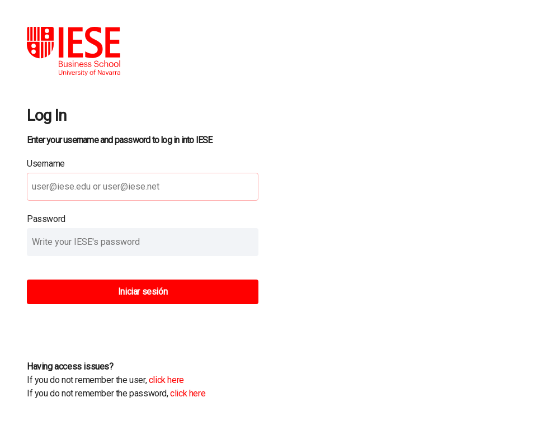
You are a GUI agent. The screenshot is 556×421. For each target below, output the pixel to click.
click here (166, 380)
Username (46, 163)
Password (46, 219)
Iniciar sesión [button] (142, 291)
